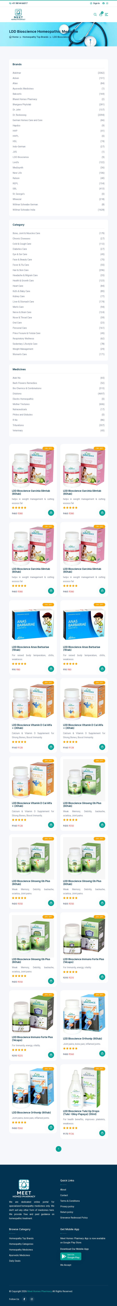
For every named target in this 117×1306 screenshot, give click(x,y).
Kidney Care (58, 296)
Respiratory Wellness (58, 339)
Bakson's (58, 94)
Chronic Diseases (58, 239)
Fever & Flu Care (58, 265)
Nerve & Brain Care (58, 312)
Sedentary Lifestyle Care (58, 344)
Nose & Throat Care (58, 318)
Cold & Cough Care (58, 244)
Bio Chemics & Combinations (58, 388)
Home (13, 37)
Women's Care (58, 354)
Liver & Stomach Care (58, 302)
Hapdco (58, 126)
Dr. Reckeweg (58, 115)
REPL (58, 184)
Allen (58, 83)
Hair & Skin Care (58, 270)
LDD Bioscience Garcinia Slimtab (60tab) (31, 492)
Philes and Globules (58, 415)
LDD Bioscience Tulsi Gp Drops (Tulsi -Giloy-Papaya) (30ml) (81, 1112)
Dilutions (58, 394)
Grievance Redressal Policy (74, 1217)
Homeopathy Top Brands (35, 37)
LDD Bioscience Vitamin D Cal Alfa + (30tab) (32, 726)
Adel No (58, 378)
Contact (64, 1195)
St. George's (58, 194)
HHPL (58, 136)
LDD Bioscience (58, 157)
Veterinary (58, 431)
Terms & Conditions (70, 1201)
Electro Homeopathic (58, 399)
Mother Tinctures (58, 404)
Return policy (66, 1212)
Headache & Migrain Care (58, 275)
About (63, 1189)
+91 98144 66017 (18, 3)
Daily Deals (14, 1261)
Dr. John (58, 110)
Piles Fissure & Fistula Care (58, 333)
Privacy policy (67, 1206)
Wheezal (58, 199)
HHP (58, 131)
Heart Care (58, 286)
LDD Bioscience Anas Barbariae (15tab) (30, 648)
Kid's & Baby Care (58, 291)
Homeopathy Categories (21, 1244)
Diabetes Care (58, 249)
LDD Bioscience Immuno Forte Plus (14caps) (83, 961)
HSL (58, 141)
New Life (58, 173)
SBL (58, 189)
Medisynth (58, 168)
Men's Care (58, 307)
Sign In (95, 3)
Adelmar (58, 73)
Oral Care (58, 323)
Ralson (58, 178)
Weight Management (58, 349)
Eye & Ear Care (58, 254)
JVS (58, 152)
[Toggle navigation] (106, 14)
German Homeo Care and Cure (58, 120)
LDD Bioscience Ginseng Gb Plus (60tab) (82, 804)
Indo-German (58, 147)
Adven (58, 78)
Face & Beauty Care (58, 260)
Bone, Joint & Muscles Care (58, 233)
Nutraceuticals (58, 409)
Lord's (58, 162)
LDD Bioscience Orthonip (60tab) (82, 1038)
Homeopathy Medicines (21, 1249)
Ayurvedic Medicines (58, 89)
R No (58, 420)
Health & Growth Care (58, 281)
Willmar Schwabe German (58, 205)
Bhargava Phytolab (58, 105)
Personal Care (58, 328)
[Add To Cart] (51, 513)
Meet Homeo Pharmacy (39, 1291)
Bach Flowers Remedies (58, 383)
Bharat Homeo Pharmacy (58, 99)
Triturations (58, 425)
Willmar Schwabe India (58, 210)
